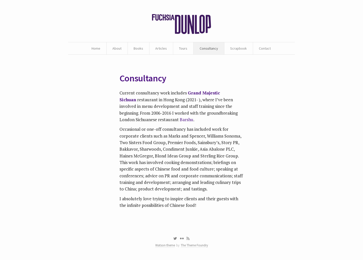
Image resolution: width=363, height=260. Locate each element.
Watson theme (165, 245)
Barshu (186, 119)
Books (138, 48)
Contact (265, 48)
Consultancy (209, 48)
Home (96, 48)
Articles (161, 48)
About (117, 48)
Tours (183, 48)
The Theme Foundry (194, 245)
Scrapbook (238, 48)
